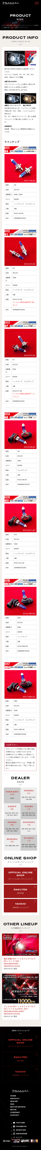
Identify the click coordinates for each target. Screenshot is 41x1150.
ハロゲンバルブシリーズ (21, 27)
